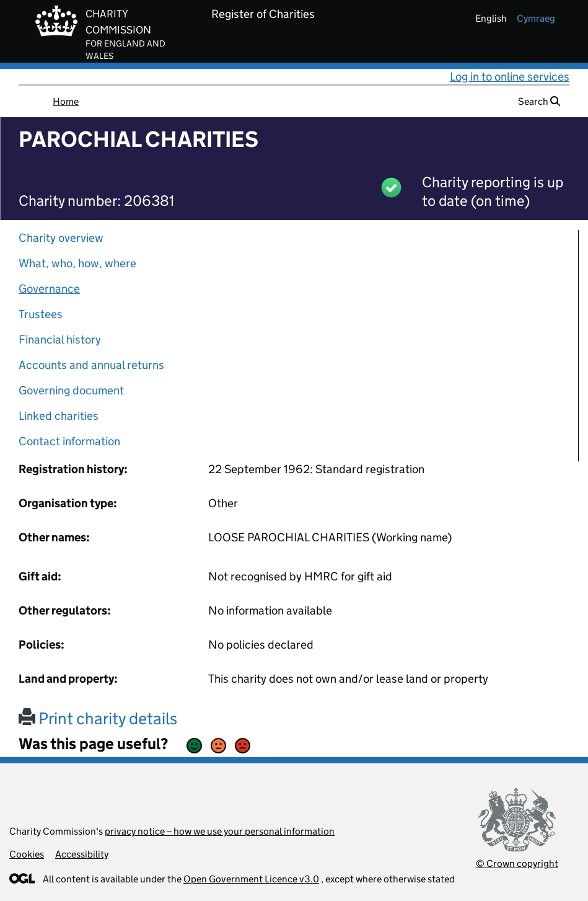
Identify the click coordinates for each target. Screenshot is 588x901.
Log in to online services (509, 76)
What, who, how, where (77, 263)
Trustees (41, 314)
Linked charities (59, 416)
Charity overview (61, 238)
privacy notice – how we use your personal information (220, 831)
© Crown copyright (517, 863)
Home (66, 101)
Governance (49, 289)
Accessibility (81, 854)
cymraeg (536, 18)
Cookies (26, 854)
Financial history (60, 339)
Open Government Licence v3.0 (251, 879)
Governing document (71, 390)
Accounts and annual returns (91, 365)
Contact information (69, 441)
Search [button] (539, 101)
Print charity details (98, 718)
